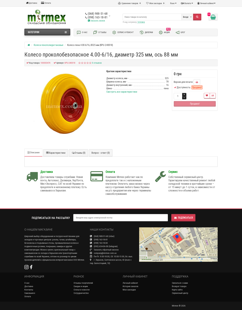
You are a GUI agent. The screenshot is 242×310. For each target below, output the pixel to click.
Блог (180, 32)
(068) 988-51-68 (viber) (102, 236)
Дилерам (146, 32)
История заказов (130, 286)
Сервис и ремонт (123, 32)
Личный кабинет (130, 282)
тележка (141, 22)
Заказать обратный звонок (104, 249)
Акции (165, 32)
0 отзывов (97, 62)
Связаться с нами (180, 282)
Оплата (46, 3)
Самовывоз (29, 293)
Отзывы (99, 32)
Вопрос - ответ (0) (101, 152)
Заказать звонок (96, 20)
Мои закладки (129, 289)
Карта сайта (177, 289)
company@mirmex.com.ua (103, 253)
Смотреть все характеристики (121, 91)
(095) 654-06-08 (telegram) (104, 246)
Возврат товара (179, 286)
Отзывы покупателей (83, 282)
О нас (82, 32)
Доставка (31, 3)
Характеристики (55, 152)
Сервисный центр (180, 293)
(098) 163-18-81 (96, 17)
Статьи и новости (82, 289)
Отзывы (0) (78, 152)
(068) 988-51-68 (96, 14)
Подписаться (183, 217)
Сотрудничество (81, 293)
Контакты (28, 289)
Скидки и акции (81, 286)
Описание (33, 152)
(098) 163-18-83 (99, 243)
